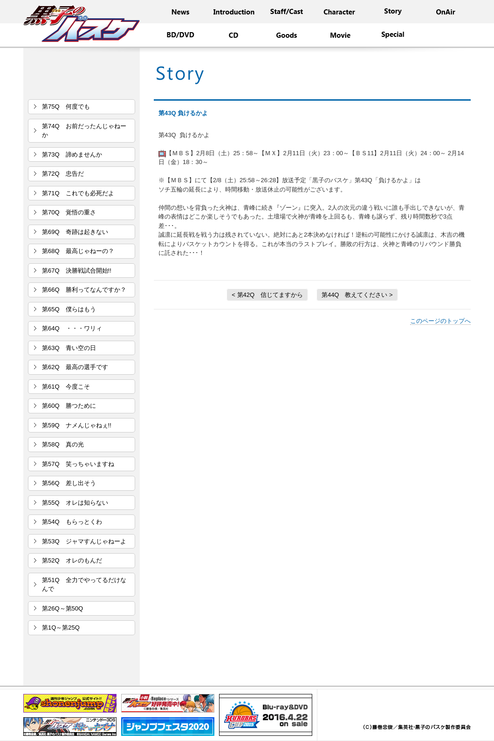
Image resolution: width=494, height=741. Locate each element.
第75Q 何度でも (66, 106)
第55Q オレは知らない (75, 502)
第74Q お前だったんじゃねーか (84, 131)
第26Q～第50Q (62, 608)
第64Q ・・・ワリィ (72, 328)
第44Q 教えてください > (357, 294)
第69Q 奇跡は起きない (75, 231)
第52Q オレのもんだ (72, 560)
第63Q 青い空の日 (69, 347)
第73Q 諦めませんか (72, 154)
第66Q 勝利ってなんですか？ (84, 289)
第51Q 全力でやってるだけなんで (84, 584)
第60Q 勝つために (69, 405)
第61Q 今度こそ (66, 386)
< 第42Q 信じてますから (267, 294)
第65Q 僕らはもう (69, 309)
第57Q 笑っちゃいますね (78, 463)
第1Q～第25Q (61, 627)
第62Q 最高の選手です (75, 367)
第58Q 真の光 (63, 444)
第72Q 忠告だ (63, 173)
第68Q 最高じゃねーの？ (78, 250)
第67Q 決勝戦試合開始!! (76, 270)
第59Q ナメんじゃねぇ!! (76, 425)
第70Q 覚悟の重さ (69, 212)
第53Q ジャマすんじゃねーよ (84, 541)
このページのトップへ (440, 320)
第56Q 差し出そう (69, 483)
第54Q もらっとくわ (72, 521)
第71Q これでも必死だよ (78, 193)
